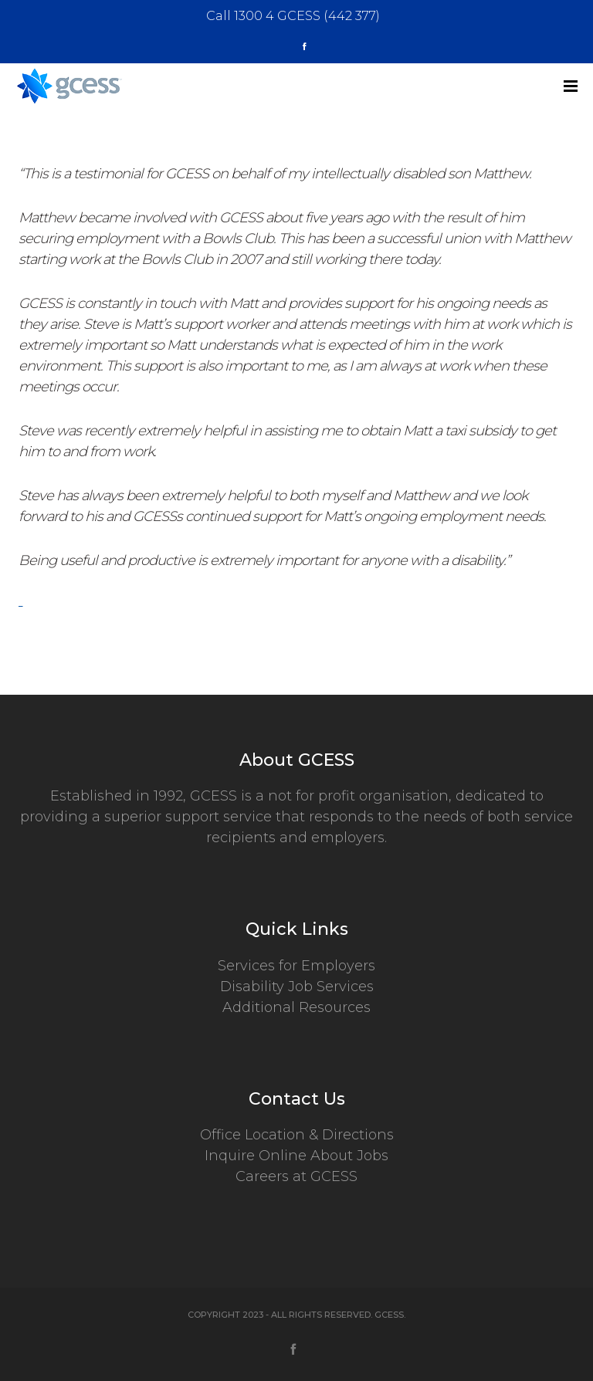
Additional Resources (296, 1007)
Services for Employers (296, 965)
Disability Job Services (297, 986)
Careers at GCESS (296, 1176)
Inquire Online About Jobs (296, 1155)
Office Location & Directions (297, 1134)
